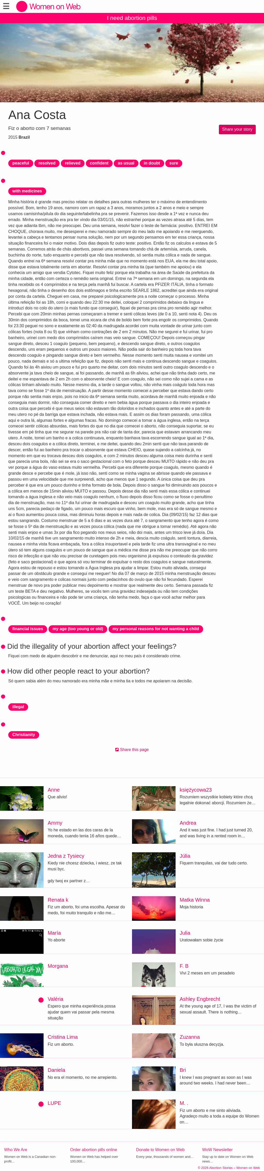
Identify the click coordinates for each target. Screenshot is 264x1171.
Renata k (58, 900)
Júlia (185, 856)
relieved (72, 163)
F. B (184, 966)
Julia (185, 933)
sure (173, 163)
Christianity (23, 734)
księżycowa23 (196, 790)
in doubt (152, 163)
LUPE (54, 1103)
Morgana (58, 966)
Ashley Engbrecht (200, 999)
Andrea (188, 823)
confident (99, 163)
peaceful (20, 163)
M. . (184, 1103)
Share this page (132, 749)
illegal (18, 707)
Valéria (55, 999)
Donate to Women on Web (160, 1149)
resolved (46, 163)
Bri (183, 1070)
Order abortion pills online (93, 1149)
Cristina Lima (63, 1037)
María (54, 933)
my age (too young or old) (78, 629)
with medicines (27, 191)
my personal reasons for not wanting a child (156, 629)
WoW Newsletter (217, 1149)
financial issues (27, 629)
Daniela (56, 1070)
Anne (54, 790)
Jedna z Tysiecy (66, 856)
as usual (126, 163)
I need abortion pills (132, 18)
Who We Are (15, 1149)
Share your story (237, 129)
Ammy (55, 823)
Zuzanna (190, 1037)
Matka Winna (195, 900)
